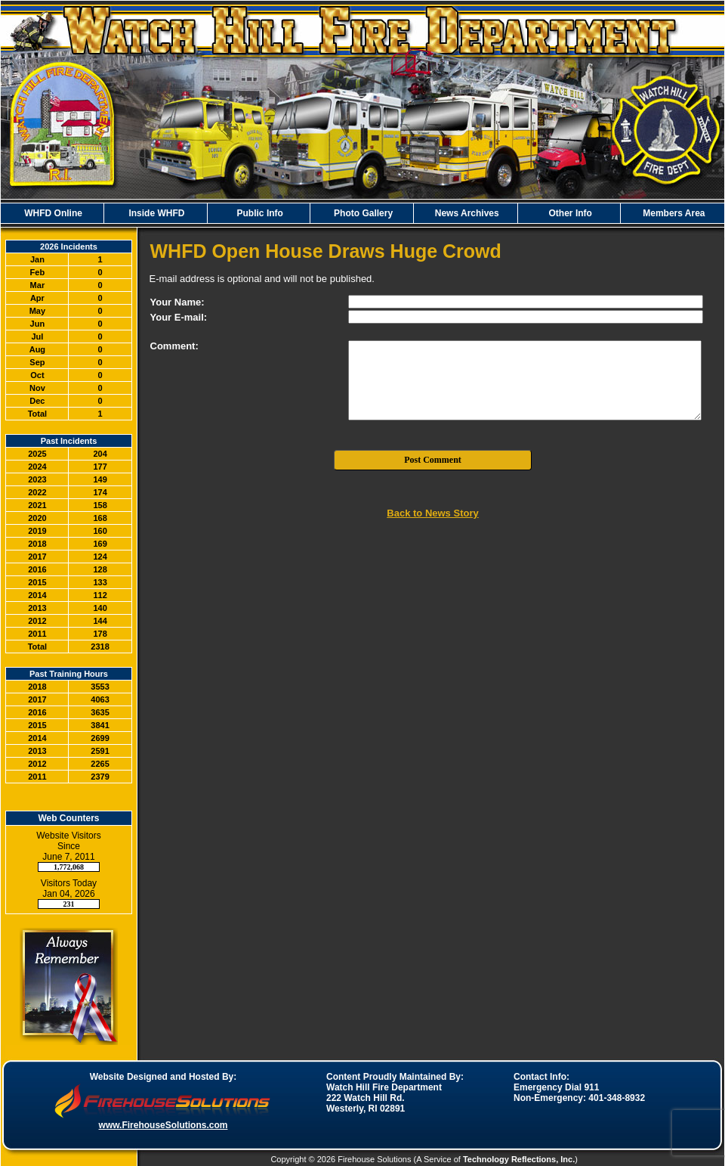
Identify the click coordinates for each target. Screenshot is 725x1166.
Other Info (569, 213)
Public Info (258, 213)
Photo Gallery (362, 213)
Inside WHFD (155, 213)
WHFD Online (52, 213)
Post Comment (432, 459)
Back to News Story (432, 513)
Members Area (672, 213)
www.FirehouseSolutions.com (163, 1125)
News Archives (465, 213)
